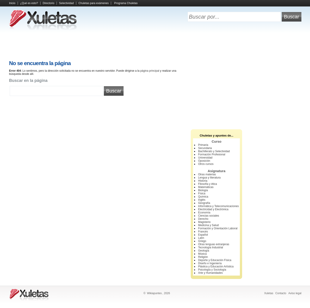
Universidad (205, 157)
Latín (201, 238)
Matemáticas (205, 187)
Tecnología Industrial (210, 247)
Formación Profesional (211, 154)
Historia (202, 180)
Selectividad (66, 3)
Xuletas (268, 293)
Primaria (203, 145)
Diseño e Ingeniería (210, 263)
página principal (149, 70)
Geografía (204, 203)
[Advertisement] (155, 45)
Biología (203, 190)
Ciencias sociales (208, 215)
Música (202, 253)
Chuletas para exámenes (94, 3)
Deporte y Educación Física (214, 260)
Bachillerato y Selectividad (214, 151)
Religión (203, 257)
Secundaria (205, 148)
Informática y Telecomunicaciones (218, 206)
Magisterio (204, 222)
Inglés (201, 199)
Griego (202, 241)
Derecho (203, 218)
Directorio (48, 3)
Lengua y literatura (209, 177)
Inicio (12, 3)
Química (203, 196)
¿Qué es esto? (29, 3)
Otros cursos (205, 164)
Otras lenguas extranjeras (213, 244)
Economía (204, 212)
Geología (203, 250)
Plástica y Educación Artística (216, 266)
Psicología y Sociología (212, 269)
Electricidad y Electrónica (213, 209)
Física (201, 193)
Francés (203, 231)
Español (203, 234)
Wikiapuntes (154, 293)
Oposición (204, 160)
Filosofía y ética (207, 184)
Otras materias (207, 174)
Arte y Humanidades (210, 272)
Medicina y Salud (208, 225)
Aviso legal (294, 293)
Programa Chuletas (126, 3)
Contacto (280, 293)
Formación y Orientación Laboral (217, 228)
